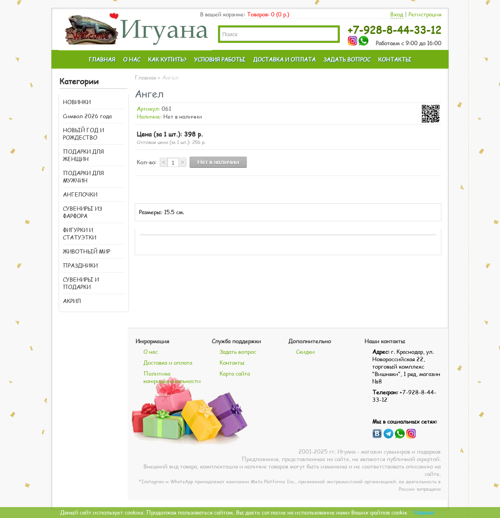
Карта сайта (235, 373)
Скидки (305, 351)
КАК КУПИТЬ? (167, 59)
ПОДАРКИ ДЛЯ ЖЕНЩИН (83, 155)
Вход (396, 14)
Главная (145, 77)
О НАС (131, 59)
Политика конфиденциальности (172, 377)
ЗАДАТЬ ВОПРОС (346, 59)
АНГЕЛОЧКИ (80, 194)
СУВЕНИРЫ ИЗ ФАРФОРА (82, 212)
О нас (150, 351)
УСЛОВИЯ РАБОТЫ (219, 59)
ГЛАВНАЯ (102, 59)
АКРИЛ (72, 301)
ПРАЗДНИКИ (80, 265)
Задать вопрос (238, 351)
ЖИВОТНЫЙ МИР (86, 251)
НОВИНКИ (77, 102)
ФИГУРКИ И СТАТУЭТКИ (79, 233)
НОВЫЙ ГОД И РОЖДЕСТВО (83, 133)
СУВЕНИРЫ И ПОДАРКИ (81, 283)
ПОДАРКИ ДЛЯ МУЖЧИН (83, 176)
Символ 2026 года (87, 116)
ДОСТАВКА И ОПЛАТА (284, 59)
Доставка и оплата (167, 362)
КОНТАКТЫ (394, 59)
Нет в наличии (218, 162)
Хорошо (424, 512)
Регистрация (425, 14)
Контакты (232, 362)
